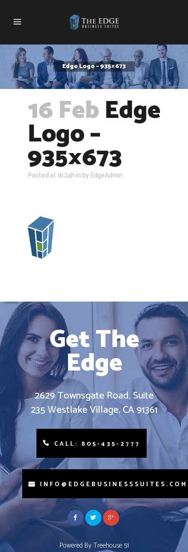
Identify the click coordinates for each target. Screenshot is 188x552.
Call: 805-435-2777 (97, 444)
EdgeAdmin (106, 175)
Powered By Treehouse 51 (94, 545)
